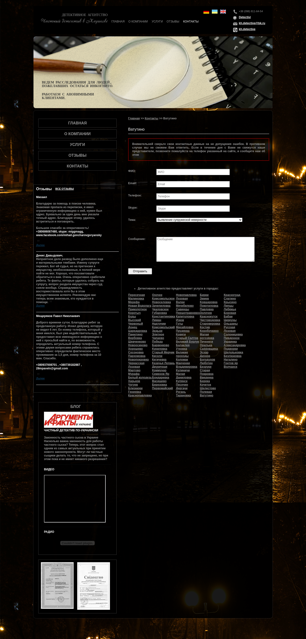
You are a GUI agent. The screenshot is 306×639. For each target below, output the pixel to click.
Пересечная (136, 295)
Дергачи (181, 388)
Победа (157, 341)
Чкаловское (160, 309)
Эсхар (204, 352)
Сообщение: (137, 239)
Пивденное (232, 338)
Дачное (205, 356)
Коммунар (159, 370)
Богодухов (207, 359)
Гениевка (134, 392)
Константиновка (163, 316)
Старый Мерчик (163, 352)
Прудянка (183, 331)
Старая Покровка (206, 372)
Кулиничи (183, 370)
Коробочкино (209, 331)
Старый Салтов (187, 338)
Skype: (132, 207)
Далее (40, 245)
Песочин (182, 384)
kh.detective (247, 29)
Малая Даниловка (183, 375)
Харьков (134, 381)
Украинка (230, 341)
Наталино (230, 359)
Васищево (159, 381)
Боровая (230, 313)
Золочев (206, 313)
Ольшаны (231, 323)
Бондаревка (160, 377)
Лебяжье (230, 309)
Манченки (183, 363)
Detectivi (245, 17)
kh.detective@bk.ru (252, 23)
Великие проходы (182, 354)
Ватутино (206, 395)
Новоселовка (161, 302)
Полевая (206, 392)
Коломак (182, 359)
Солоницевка (233, 334)
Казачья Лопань (163, 363)
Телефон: (135, 195)
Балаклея (183, 345)
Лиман (156, 320)
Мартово (134, 370)
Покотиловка (209, 305)
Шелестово (208, 388)
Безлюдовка (232, 356)
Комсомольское (163, 298)
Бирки (204, 295)
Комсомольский (163, 327)
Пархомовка (136, 356)
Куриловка (159, 348)
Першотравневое (188, 313)
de (206, 12)
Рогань (181, 392)
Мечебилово (185, 305)
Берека (205, 381)
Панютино (135, 334)
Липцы (229, 305)
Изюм (180, 320)
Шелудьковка (233, 352)
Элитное (158, 334)
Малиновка (136, 298)
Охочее (157, 295)
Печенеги (206, 341)
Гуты (179, 323)
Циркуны (230, 320)
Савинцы (182, 309)
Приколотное (137, 309)
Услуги (157, 21)
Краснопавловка (140, 395)
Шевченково (137, 341)
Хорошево (135, 348)
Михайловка (184, 327)
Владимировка (186, 366)
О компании (138, 21)
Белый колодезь (140, 377)
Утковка (181, 348)
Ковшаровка (208, 302)
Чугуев (133, 384)
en (223, 12)
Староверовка (210, 323)
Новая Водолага (139, 305)
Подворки (231, 348)
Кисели (157, 356)
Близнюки (135, 388)
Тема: (132, 220)
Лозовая (182, 298)
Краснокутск (209, 316)
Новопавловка (186, 295)
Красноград (232, 295)
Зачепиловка (161, 305)
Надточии (159, 323)
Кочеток (205, 384)
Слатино (230, 298)
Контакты (191, 21)
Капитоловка (185, 316)
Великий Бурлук (187, 341)
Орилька (206, 345)
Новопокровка (138, 359)
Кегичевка (159, 359)
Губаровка (159, 313)
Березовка (159, 384)
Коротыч (134, 313)
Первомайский (162, 388)
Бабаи (228, 316)
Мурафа (134, 374)
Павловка (206, 309)
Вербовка (135, 338)
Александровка (235, 345)
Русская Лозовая (229, 329)
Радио (49, 531)
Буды (132, 316)
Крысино (230, 302)
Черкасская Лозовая (136, 364)
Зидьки (157, 331)
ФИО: (132, 171)
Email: (132, 183)
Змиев (204, 298)
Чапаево (158, 338)
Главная (118, 21)
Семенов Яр (160, 374)
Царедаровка (137, 331)
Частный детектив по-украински (71, 430)
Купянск (181, 381)
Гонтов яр (231, 363)
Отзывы (173, 21)
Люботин (206, 363)
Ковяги (181, 334)
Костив (205, 327)
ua (215, 12)
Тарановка (183, 395)
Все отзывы (64, 188)
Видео (49, 469)
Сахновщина (209, 348)
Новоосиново (138, 345)
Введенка (206, 377)
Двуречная (159, 366)
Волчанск (230, 366)
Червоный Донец (135, 325)
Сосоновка (135, 352)
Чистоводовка (210, 320)
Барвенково (160, 345)
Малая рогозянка (207, 336)
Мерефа (134, 302)
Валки (180, 302)
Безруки (206, 366)
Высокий (134, 320)
